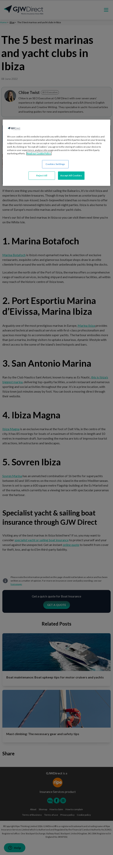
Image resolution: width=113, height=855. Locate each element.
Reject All (41, 175)
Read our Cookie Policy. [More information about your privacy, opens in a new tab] (39, 153)
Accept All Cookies (71, 175)
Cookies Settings (55, 164)
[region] (56, 153)
